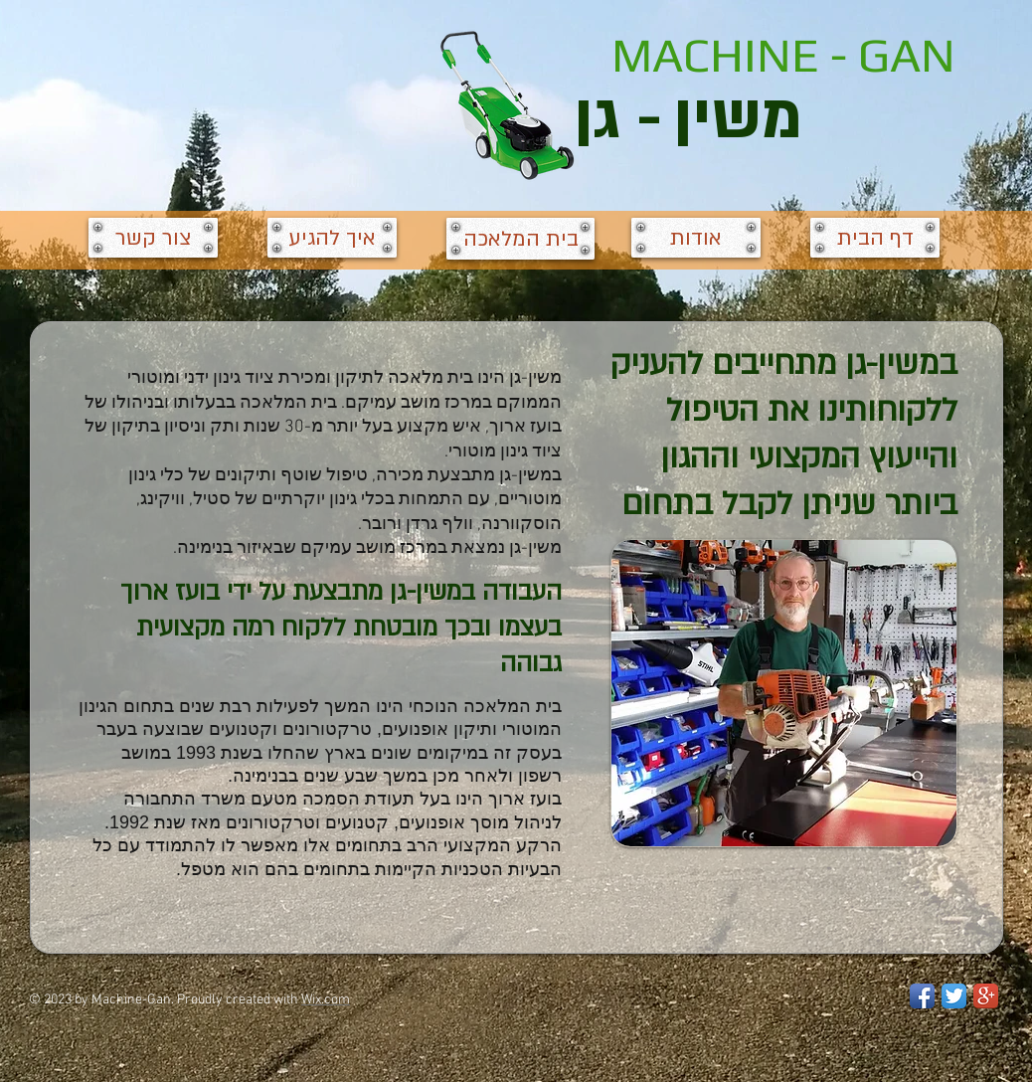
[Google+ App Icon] (985, 996)
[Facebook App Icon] (922, 996)
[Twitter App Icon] (954, 996)
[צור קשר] (153, 238)
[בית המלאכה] (520, 239)
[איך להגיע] (332, 238)
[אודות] (696, 238)
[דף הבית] (875, 238)
